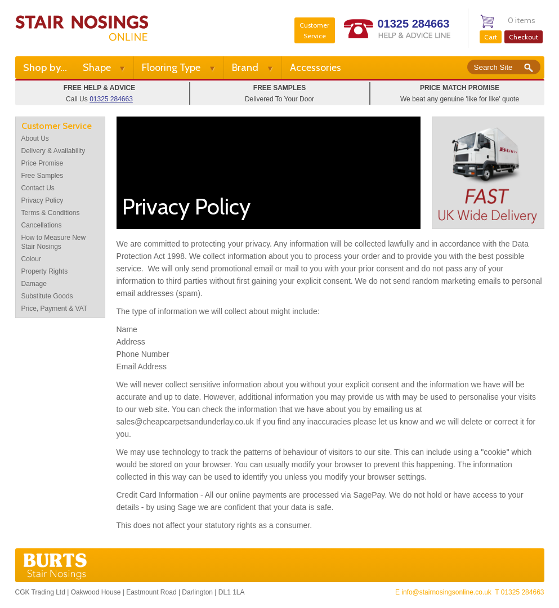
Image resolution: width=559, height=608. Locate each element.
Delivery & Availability (53, 151)
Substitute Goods (47, 296)
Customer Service (314, 30)
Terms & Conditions (50, 213)
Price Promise (42, 163)
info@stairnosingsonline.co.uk (446, 592)
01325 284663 (414, 23)
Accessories (315, 67)
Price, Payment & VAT (54, 308)
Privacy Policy (42, 200)
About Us (35, 138)
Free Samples (42, 176)
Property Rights (44, 271)
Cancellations (41, 225)
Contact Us (38, 188)
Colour (31, 259)
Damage (34, 284)
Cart (490, 37)
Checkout (523, 37)
